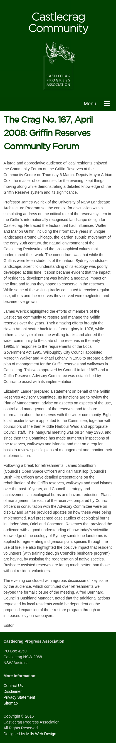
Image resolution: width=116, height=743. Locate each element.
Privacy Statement (19, 697)
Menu (90, 103)
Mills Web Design (41, 734)
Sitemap (11, 703)
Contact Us (13, 685)
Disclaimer (13, 691)
